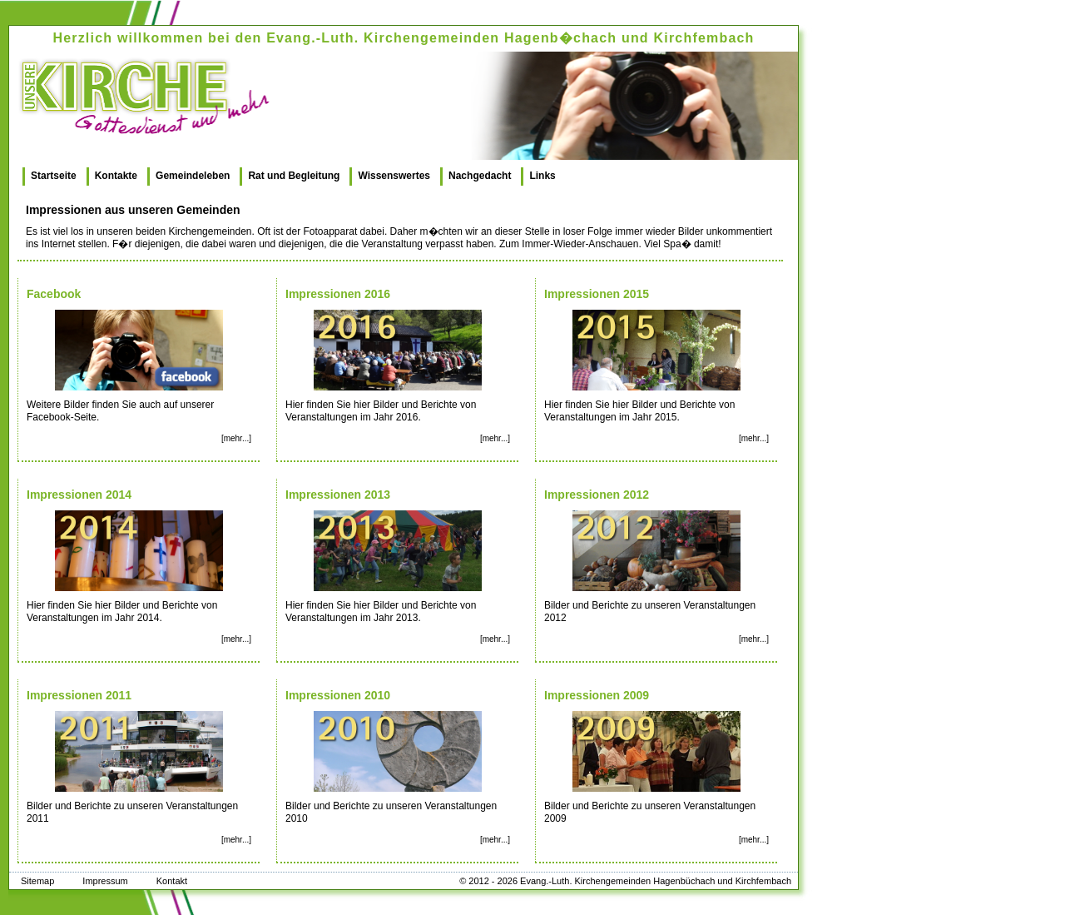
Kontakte (116, 176)
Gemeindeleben (193, 176)
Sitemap (37, 881)
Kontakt (171, 881)
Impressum (104, 881)
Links (542, 176)
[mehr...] (236, 438)
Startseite (54, 176)
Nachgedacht (479, 176)
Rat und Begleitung (293, 176)
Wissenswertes (394, 176)
